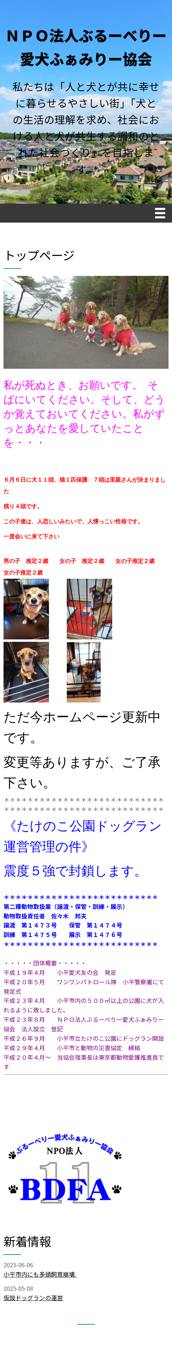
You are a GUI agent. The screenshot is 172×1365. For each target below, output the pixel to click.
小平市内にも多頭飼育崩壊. (39, 1274)
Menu (161, 214)
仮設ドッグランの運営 (33, 1297)
